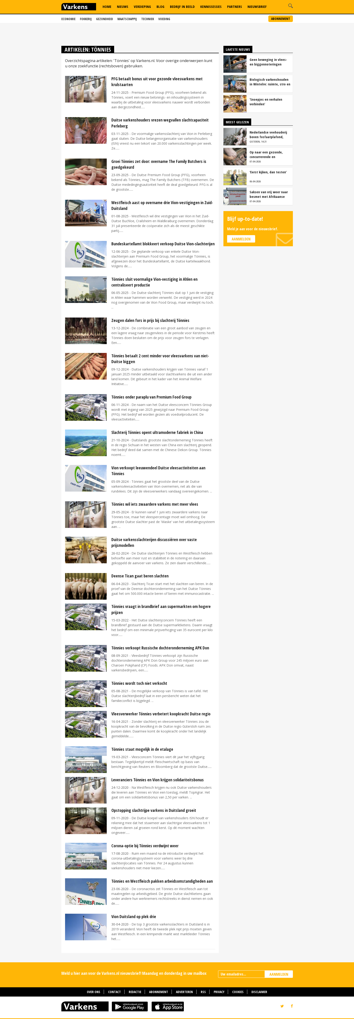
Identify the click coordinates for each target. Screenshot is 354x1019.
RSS (203, 992)
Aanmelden (241, 239)
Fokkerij (86, 19)
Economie (68, 19)
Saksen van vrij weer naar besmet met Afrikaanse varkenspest (269, 194)
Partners (234, 6)
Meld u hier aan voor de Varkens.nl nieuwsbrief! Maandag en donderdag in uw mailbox (134, 973)
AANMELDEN (278, 974)
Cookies (238, 992)
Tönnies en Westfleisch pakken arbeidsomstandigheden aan (162, 881)
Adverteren (184, 992)
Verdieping (142, 6)
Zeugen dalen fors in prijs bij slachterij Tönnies (150, 320)
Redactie (135, 992)
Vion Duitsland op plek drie (133, 916)
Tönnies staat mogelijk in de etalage (142, 749)
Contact (114, 992)
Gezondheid (104, 19)
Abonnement (280, 18)
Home (107, 6)
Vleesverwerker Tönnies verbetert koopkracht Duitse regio (160, 714)
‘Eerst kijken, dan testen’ (268, 172)
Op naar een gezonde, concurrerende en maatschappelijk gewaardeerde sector (266, 154)
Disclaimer (259, 992)
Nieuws (122, 6)
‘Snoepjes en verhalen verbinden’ (266, 101)
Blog (160, 6)
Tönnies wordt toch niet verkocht (139, 683)
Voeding (164, 19)
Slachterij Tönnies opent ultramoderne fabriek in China (157, 432)
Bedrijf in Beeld (182, 6)
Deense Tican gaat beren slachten (140, 576)
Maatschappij (127, 19)
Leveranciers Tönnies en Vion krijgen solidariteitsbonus (157, 779)
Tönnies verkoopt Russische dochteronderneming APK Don (160, 648)
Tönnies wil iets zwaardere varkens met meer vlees (154, 504)
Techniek (147, 19)
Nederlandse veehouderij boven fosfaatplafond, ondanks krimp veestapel (268, 134)
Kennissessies (211, 6)
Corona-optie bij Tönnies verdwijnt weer (145, 845)
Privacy (219, 992)
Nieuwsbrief (257, 6)
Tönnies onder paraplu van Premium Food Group (151, 397)
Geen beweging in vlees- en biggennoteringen (268, 61)
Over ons (93, 992)
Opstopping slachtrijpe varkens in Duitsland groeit (153, 810)
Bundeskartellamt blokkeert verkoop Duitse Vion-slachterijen (163, 243)
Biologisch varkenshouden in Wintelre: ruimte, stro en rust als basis (270, 81)
